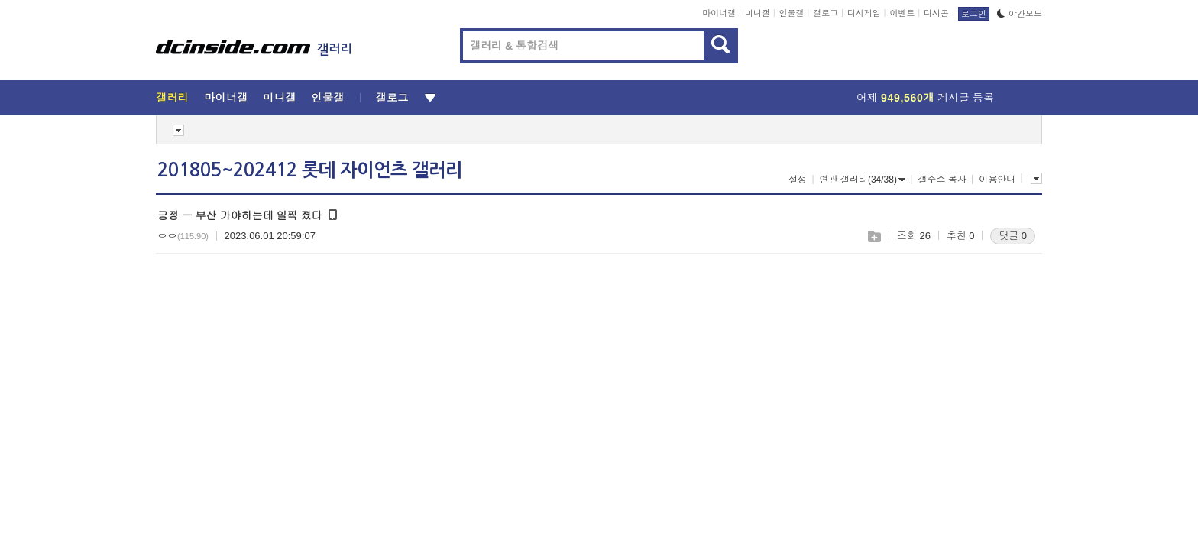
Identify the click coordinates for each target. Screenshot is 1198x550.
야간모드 (1019, 13)
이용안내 (997, 179)
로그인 (973, 13)
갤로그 (825, 13)
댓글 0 (1013, 235)
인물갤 (792, 13)
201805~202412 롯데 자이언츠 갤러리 (309, 170)
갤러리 (172, 98)
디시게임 (864, 13)
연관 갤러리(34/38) (862, 179)
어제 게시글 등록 (925, 98)
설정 (797, 179)
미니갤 (757, 13)
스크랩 (873, 236)
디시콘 (936, 13)
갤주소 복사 (942, 179)
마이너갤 (719, 13)
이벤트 (902, 13)
